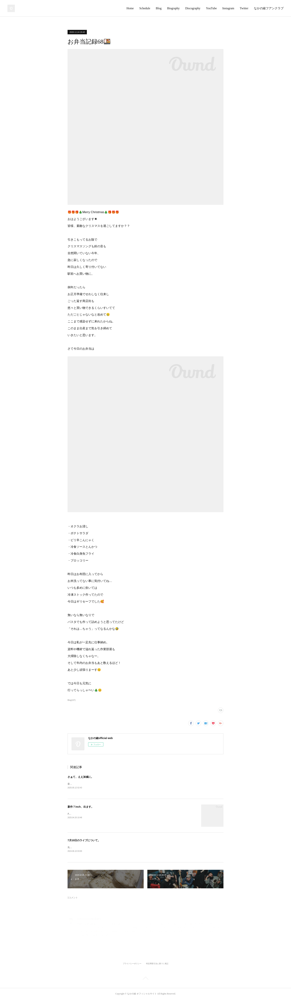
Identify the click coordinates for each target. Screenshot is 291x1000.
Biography (173, 8)
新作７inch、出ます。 (81, 806)
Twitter (244, 8)
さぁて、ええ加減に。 (81, 776)
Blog (158, 8)
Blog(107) (72, 700)
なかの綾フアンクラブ (269, 8)
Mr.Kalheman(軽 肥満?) (89, 919)
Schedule (144, 8)
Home (130, 8)
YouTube (211, 8)
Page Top (145, 979)
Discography (192, 8)
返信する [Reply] (217, 940)
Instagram (228, 8)
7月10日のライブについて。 (84, 840)
